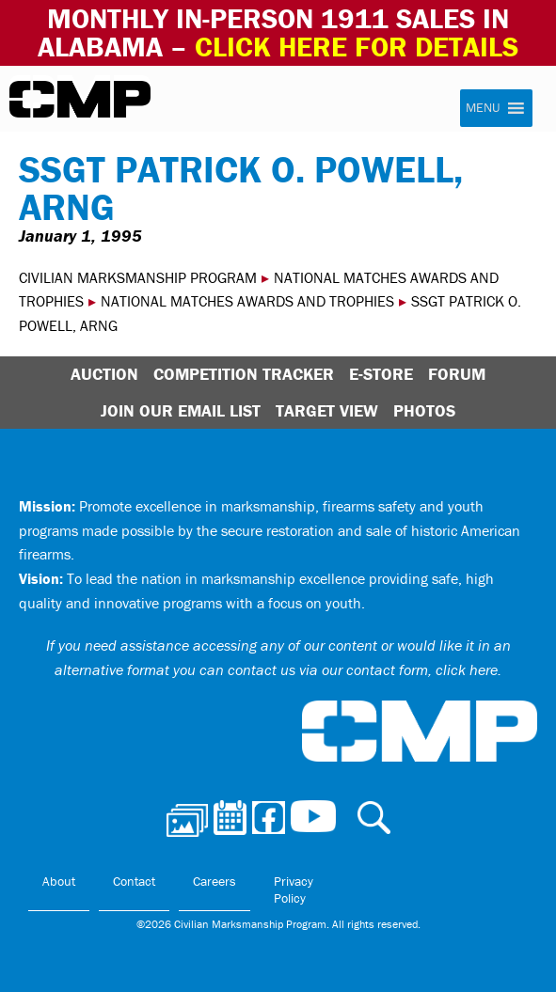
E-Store (381, 374)
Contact (134, 881)
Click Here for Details (356, 46)
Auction (104, 374)
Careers (214, 881)
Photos (424, 410)
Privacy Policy (293, 889)
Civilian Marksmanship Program (80, 99)
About (58, 881)
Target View (327, 410)
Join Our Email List (181, 410)
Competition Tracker (243, 374)
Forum (456, 374)
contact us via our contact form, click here (363, 669)
